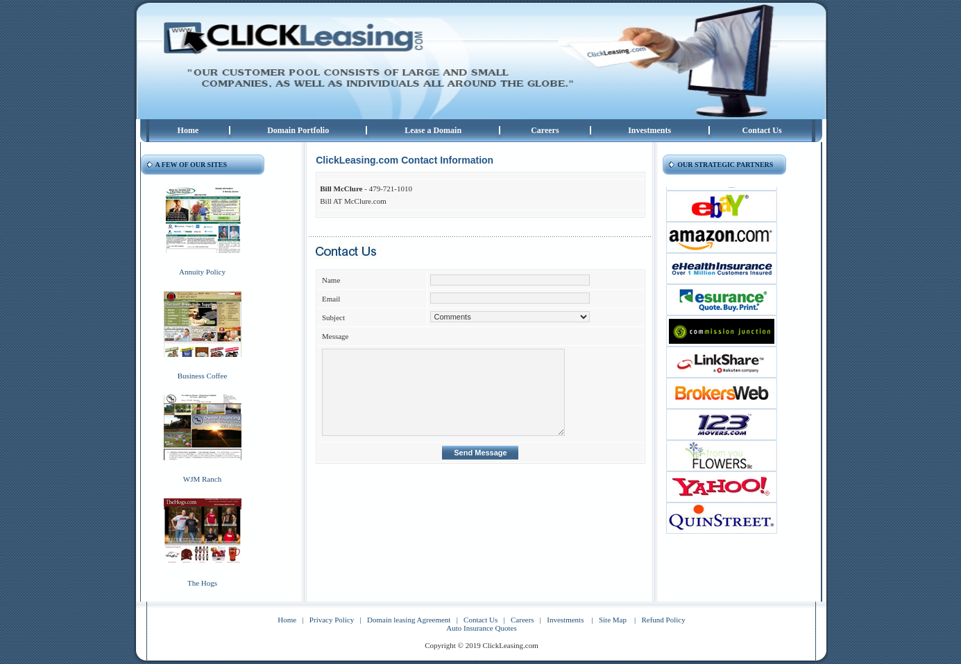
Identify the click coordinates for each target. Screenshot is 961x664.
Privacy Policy (331, 619)
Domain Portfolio (298, 130)
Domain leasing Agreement (408, 619)
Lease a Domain (433, 130)
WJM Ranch (202, 479)
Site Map (613, 619)
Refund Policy (663, 619)
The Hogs (202, 583)
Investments (649, 130)
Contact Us (762, 130)
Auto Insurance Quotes (481, 628)
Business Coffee (203, 376)
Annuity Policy (202, 272)
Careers (545, 130)
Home (188, 130)
